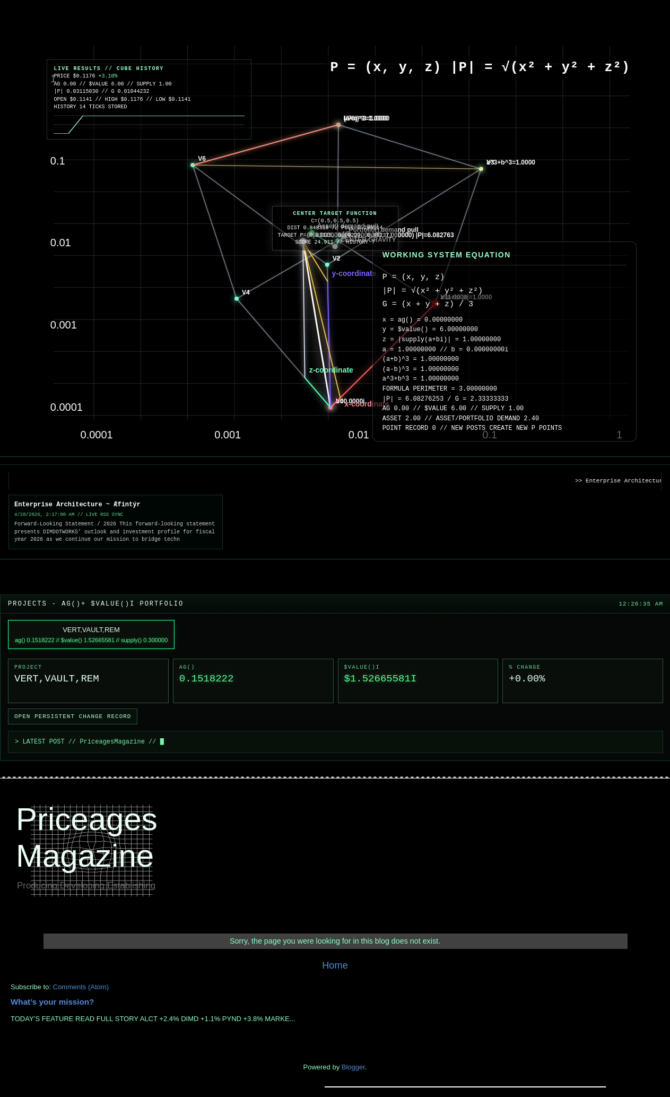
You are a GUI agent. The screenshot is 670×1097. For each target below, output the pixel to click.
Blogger (353, 1067)
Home (335, 965)
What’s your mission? (52, 1001)
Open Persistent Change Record (72, 716)
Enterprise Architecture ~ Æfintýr (77, 504)
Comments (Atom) (81, 987)
